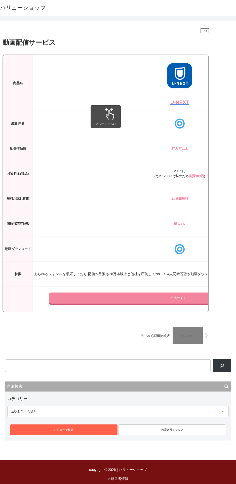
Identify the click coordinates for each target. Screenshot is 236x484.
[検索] (222, 365)
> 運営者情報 (118, 479)
